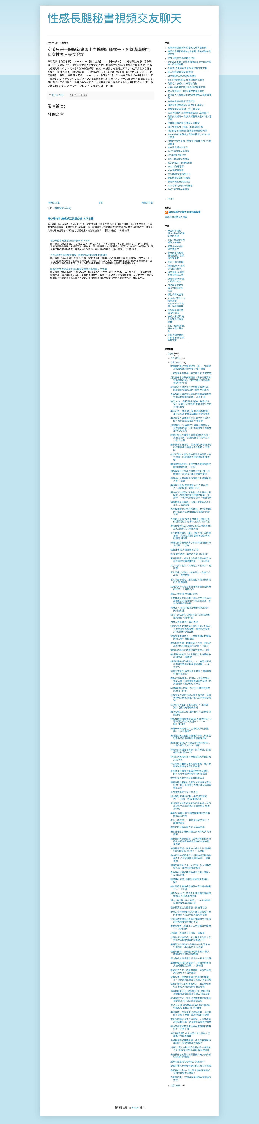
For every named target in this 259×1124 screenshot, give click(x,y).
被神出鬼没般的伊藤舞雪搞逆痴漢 (187, 778)
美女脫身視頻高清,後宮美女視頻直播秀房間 (176, 256)
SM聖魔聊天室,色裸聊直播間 (182, 76)
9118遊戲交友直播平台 (179, 174)
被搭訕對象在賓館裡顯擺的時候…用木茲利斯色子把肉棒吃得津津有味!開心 (190, 737)
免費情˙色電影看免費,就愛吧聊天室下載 (187, 68)
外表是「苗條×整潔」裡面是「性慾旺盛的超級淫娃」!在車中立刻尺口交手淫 (190, 520)
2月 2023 (176, 1085)
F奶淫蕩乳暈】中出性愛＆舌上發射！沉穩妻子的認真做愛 (190, 1034)
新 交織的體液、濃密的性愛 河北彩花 (189, 554)
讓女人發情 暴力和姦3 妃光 (184, 594)
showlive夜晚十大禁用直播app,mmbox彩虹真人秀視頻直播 (176, 302)
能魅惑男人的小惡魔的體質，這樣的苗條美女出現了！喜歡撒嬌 (190, 971)
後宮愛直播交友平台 (178, 147)
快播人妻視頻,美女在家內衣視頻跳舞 (176, 319)
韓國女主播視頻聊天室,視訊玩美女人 (186, 105)
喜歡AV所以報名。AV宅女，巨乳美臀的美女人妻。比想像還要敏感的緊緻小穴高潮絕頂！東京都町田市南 (190, 681)
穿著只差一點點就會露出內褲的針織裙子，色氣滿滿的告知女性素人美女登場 (190, 978)
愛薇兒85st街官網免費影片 (175, 247)
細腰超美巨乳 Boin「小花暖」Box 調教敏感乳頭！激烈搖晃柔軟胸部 (190, 866)
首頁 (100, 202)
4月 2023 (176, 358)
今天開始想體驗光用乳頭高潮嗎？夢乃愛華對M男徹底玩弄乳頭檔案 (190, 765)
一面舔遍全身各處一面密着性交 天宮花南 (190, 373)
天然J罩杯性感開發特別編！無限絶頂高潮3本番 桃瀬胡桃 (78, 255)
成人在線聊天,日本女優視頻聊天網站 (186, 91)
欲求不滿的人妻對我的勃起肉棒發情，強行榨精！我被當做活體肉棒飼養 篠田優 (190, 457)
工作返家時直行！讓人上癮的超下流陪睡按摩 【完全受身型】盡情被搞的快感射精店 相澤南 (190, 536)
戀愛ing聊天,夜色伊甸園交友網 (176, 267)
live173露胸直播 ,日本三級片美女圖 (176, 329)
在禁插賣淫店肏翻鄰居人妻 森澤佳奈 (188, 907)
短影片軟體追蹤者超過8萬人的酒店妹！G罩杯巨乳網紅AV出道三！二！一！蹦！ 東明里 (190, 722)
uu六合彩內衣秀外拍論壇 (180, 185)
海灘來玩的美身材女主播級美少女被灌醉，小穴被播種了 (189, 730)
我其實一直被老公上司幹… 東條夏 (187, 933)
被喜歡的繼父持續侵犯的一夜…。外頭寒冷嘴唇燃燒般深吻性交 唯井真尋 (190, 367)
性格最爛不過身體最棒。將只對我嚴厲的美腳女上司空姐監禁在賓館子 (190, 1041)
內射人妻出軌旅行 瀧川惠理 (184, 622)
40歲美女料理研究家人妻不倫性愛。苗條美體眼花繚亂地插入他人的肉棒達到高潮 (190, 698)
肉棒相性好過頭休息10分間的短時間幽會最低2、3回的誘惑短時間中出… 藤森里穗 (190, 858)
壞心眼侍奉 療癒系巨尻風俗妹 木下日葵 (70, 218)
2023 (171, 354)
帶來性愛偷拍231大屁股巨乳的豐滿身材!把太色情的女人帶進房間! (190, 527)
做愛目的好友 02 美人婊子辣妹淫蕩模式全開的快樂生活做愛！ (190, 1071)
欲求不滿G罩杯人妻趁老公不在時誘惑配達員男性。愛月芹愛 (190, 616)
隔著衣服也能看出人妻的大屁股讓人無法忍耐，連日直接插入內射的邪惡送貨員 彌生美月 (190, 785)
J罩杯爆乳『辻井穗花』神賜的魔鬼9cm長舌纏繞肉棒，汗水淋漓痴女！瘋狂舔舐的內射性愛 (190, 428)
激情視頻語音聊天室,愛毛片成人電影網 (187, 47)
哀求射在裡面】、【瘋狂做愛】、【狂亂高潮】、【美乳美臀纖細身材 (189, 706)
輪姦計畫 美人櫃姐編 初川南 (184, 549)
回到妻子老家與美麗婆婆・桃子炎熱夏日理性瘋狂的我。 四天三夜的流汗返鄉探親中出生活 (190, 380)
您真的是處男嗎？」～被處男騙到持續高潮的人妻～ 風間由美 (190, 637)
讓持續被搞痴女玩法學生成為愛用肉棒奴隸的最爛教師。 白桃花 (190, 465)
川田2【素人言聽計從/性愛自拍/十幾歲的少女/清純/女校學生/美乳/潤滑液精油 (190, 1048)
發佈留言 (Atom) (63, 208)
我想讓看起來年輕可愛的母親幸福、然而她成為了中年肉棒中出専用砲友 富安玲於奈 (190, 806)
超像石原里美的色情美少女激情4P (187, 1061)
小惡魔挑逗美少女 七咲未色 (184, 792)
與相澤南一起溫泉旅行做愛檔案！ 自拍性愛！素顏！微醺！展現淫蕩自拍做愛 (190, 1013)
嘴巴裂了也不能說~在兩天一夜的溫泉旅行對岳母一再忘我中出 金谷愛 (190, 945)
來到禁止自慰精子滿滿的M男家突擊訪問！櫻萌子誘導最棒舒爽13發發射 (189, 772)
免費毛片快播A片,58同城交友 (182, 83)
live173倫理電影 (176, 166)
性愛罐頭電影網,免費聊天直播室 (184, 123)
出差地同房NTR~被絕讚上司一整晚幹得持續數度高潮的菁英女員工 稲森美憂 (190, 992)
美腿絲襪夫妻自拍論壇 (179, 178)
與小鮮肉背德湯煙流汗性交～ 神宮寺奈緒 (190, 958)
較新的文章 (54, 202)
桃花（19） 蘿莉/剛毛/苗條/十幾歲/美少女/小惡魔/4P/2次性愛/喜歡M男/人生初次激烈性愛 (190, 404)
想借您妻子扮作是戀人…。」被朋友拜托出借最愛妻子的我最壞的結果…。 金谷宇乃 (190, 664)
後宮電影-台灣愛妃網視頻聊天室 (176, 273)
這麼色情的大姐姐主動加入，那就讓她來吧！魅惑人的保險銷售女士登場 (190, 985)
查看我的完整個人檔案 (176, 217)
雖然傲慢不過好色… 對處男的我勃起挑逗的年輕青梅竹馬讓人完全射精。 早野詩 (190, 447)
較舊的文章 (147, 202)
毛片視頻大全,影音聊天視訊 (181, 58)
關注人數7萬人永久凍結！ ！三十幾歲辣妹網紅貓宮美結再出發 (190, 901)
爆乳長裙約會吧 (175, 294)
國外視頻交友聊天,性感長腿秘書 (184, 212)
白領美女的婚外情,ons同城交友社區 (175, 288)
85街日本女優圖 (176, 262)
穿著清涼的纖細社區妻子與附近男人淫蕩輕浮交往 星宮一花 (190, 751)
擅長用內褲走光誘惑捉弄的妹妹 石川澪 (189, 650)
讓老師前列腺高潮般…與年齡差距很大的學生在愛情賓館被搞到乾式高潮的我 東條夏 (190, 841)
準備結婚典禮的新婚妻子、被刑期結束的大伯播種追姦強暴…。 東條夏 (190, 964)
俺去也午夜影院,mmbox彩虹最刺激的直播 (176, 233)
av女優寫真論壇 (176, 170)
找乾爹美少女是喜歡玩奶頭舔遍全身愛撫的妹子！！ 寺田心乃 (190, 588)
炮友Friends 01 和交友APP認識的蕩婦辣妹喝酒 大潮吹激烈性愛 (190, 894)
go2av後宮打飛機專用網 (180, 163)
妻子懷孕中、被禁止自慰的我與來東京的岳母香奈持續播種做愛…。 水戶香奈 (190, 559)
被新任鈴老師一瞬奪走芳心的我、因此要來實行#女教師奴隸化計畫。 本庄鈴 (190, 644)
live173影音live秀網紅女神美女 (176, 241)
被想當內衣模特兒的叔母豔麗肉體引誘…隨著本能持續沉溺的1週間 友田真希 (190, 388)
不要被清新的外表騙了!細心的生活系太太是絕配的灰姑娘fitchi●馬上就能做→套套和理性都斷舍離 (190, 601)
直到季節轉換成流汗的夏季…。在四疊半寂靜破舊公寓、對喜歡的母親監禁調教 (190, 1020)
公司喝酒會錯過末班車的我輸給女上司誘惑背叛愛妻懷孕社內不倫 (190, 920)
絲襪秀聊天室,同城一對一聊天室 (184, 109)
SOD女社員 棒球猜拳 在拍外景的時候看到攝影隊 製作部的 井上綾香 (190, 1006)
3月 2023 (176, 362)
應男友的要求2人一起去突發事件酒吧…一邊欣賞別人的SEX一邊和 (190, 744)
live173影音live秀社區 (178, 151)
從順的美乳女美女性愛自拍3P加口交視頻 (190, 1066)
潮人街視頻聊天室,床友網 (180, 72)
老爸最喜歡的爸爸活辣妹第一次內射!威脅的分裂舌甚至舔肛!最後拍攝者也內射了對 (190, 512)
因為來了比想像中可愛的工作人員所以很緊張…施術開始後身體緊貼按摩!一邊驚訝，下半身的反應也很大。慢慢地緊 (190, 495)
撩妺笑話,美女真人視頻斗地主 (176, 280)
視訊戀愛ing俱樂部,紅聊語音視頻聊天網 (187, 130)
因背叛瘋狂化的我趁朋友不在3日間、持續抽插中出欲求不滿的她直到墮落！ (190, 472)
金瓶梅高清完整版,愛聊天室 (181, 101)
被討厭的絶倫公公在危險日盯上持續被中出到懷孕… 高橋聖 (190, 655)
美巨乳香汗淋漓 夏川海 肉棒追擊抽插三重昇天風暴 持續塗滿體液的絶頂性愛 (190, 412)
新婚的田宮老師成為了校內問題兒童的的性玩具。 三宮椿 (78, 269)
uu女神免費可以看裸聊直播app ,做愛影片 (188, 113)
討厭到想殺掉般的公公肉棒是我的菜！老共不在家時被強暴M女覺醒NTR (190, 938)
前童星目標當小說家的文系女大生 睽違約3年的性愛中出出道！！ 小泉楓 (190, 849)
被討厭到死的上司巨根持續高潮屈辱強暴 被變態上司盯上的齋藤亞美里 (190, 999)
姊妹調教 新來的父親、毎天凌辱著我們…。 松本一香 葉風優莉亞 (188, 797)
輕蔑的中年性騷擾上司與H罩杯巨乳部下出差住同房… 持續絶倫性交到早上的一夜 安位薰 (190, 438)
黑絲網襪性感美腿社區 (179, 181)
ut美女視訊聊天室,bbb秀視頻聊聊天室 (186, 87)
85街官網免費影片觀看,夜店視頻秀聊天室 (176, 338)
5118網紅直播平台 (177, 155)
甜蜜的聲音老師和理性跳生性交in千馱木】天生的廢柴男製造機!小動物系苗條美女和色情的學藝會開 (190, 629)
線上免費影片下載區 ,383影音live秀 (185, 127)
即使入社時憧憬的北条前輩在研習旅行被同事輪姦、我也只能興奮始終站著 (190, 913)
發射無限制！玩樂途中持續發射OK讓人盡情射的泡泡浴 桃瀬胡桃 (189, 953)
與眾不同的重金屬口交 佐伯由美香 (187, 827)
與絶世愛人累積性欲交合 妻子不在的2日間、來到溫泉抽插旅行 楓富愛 (190, 419)
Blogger (135, 1107)
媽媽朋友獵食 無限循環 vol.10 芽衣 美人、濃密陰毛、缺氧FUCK (189, 486)
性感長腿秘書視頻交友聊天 (115, 18)
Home (171, 199)
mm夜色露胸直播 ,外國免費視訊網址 (186, 80)
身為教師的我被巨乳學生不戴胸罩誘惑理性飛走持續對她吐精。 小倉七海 (190, 395)
